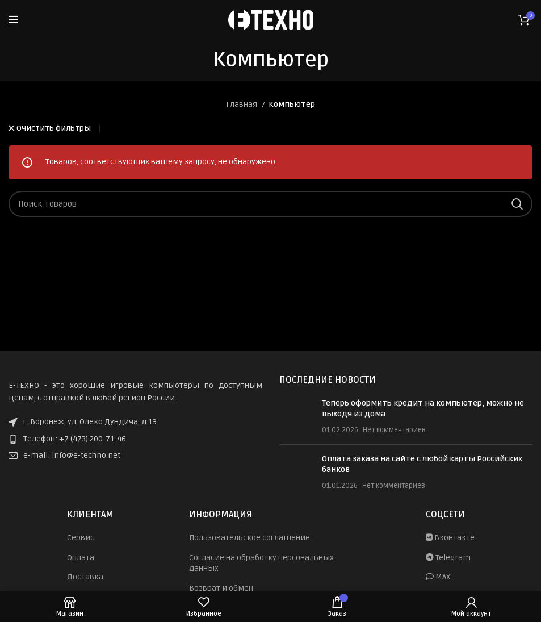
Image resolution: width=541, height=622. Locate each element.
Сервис (80, 537)
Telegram (448, 557)
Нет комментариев (394, 430)
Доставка (85, 577)
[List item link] (135, 439)
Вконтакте (450, 537)
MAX (438, 577)
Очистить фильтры (53, 128)
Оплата (80, 557)
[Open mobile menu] (13, 20)
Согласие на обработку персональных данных (261, 563)
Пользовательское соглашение (249, 537)
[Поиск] (270, 204)
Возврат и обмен (221, 588)
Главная (242, 104)
